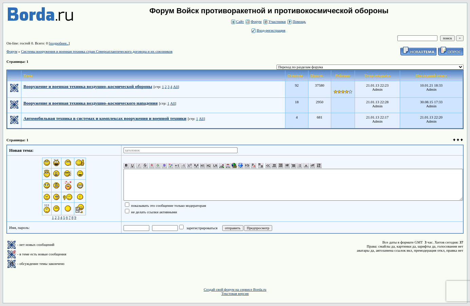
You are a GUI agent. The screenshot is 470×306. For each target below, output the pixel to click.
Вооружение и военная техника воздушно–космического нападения (90, 103)
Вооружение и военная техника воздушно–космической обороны (87, 86)
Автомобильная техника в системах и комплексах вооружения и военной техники (104, 118)
